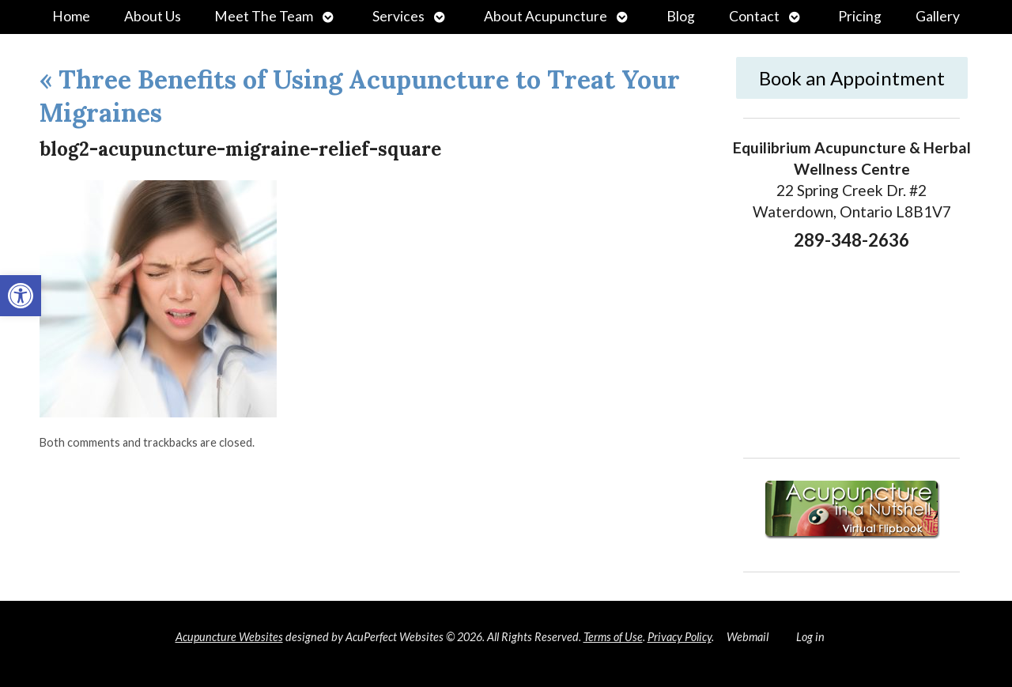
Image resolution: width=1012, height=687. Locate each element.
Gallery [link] (938, 16)
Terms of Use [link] (613, 637)
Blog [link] (680, 16)
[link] (20, 295)
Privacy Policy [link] (680, 637)
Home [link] (71, 16)
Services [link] (398, 16)
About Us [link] (152, 16)
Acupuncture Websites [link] (229, 637)
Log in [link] (810, 637)
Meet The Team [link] (263, 16)
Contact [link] (754, 16)
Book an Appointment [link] (852, 77)
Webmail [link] (747, 637)
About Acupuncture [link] (545, 16)
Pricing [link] (860, 16)
